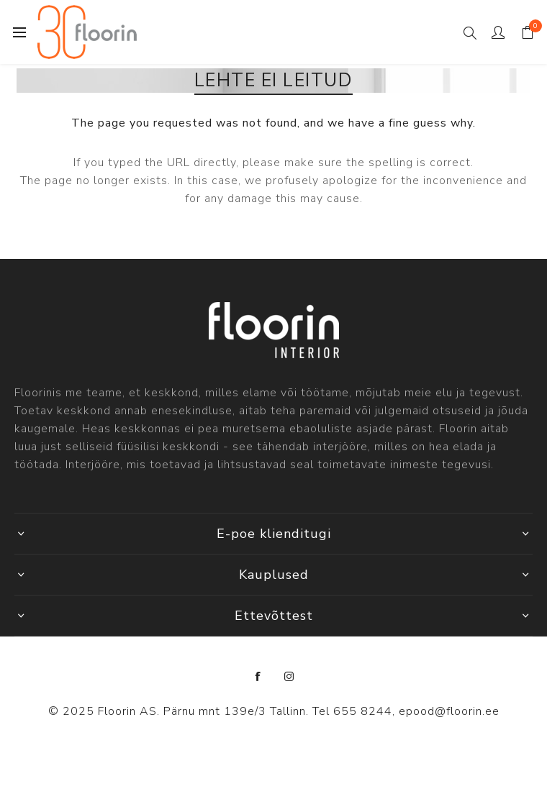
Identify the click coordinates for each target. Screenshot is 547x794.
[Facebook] (258, 676)
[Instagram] (289, 676)
